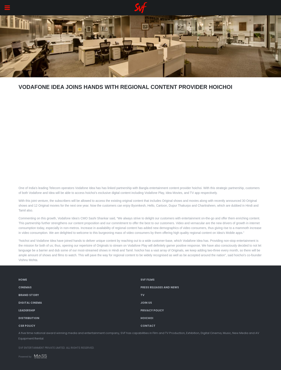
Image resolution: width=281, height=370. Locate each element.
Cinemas (25, 287)
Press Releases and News (159, 287)
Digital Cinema (30, 303)
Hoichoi (146, 318)
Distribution (28, 318)
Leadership (26, 310)
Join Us (146, 303)
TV (142, 295)
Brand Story (28, 295)
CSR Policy (26, 326)
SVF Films (147, 280)
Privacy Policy (152, 310)
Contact (147, 326)
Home (22, 280)
